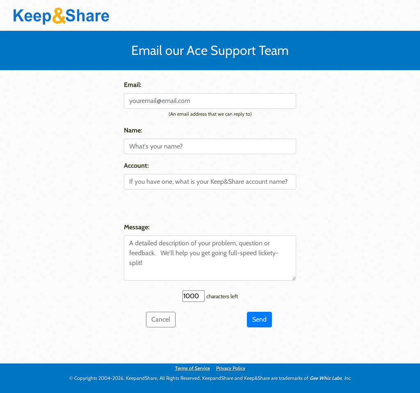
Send (259, 319)
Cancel (160, 319)
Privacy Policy (230, 368)
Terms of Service (192, 368)
